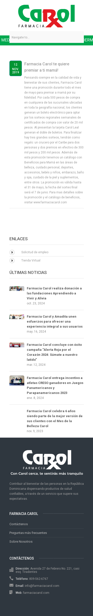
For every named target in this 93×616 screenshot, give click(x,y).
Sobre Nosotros (20, 541)
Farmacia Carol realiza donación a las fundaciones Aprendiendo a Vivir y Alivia (54, 293)
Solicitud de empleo (34, 252)
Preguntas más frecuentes (28, 533)
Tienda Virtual (30, 260)
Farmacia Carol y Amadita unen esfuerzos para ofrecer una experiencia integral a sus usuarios (55, 321)
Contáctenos (18, 524)
